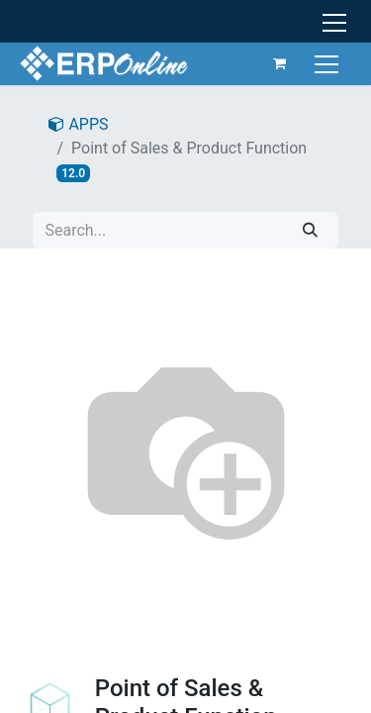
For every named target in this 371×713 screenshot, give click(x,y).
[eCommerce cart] (280, 63)
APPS (78, 124)
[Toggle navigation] (329, 63)
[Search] (310, 230)
